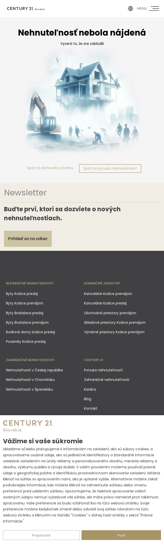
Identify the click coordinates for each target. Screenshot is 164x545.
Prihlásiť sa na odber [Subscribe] (28, 239)
